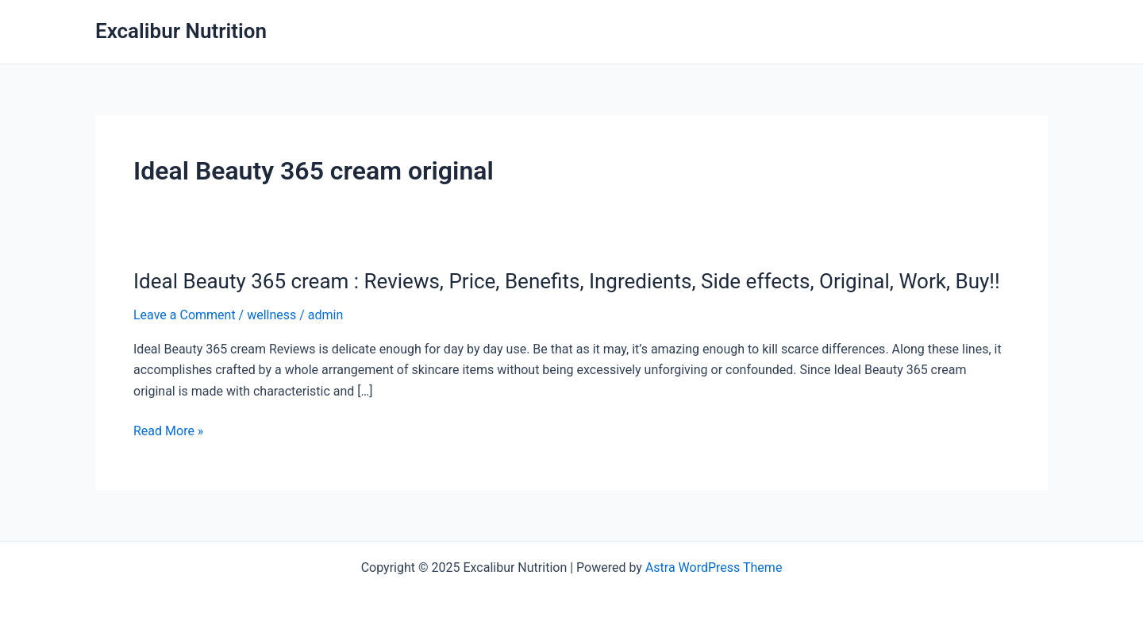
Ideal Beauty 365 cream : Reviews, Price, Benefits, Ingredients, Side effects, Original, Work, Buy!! (566, 281)
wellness (271, 314)
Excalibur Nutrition (181, 31)
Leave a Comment (184, 314)
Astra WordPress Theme (713, 567)
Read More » (168, 431)
